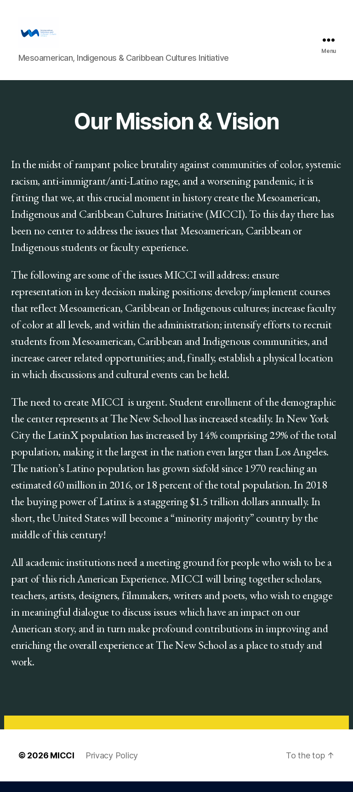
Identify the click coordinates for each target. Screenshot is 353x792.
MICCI (62, 766)
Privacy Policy (111, 766)
